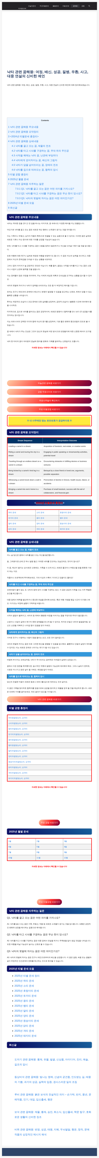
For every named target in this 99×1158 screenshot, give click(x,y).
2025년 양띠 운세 (24, 1015)
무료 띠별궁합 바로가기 (49, 409)
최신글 (12, 207)
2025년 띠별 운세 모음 (21, 203)
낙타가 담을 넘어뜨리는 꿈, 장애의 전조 (35, 165)
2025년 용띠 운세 (24, 1000)
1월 (9, 841)
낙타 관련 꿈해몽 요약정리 (23, 131)
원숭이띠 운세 (65, 524)
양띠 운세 (40, 524)
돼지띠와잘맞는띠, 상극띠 (18, 778)
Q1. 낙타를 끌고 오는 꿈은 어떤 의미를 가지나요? (44, 188)
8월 (38, 852)
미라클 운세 (22, 8)
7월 (9, 852)
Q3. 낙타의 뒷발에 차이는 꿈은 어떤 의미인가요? (44, 198)
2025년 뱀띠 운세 (24, 1005)
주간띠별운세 (44, 6)
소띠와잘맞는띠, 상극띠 (17, 723)
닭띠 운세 (12, 529)
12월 (66, 858)
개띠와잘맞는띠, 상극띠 (17, 773)
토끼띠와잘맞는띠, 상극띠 (18, 734)
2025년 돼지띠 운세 (25, 1035)
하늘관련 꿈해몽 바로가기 (49, 383)
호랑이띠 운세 (65, 513)
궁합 (83, 6)
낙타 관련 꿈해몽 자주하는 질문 (26, 184)
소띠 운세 (40, 513)
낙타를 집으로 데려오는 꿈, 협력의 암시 (35, 169)
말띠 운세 (12, 524)
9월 (65, 852)
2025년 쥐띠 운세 (24, 980)
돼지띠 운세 (64, 529)
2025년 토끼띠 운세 (25, 995)
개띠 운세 (40, 529)
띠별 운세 (66, 6)
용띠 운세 (40, 518)
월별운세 (56, 6)
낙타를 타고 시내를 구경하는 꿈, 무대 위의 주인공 (40, 150)
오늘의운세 (32, 6)
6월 (65, 847)
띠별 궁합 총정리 (18, 174)
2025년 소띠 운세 (24, 985)
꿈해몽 (75, 6)
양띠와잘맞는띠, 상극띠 (17, 756)
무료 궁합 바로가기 (49, 823)
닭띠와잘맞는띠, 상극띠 (17, 767)
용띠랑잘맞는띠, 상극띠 (17, 740)
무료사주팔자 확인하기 (49, 400)
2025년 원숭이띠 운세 (26, 1020)
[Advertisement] (49, 104)
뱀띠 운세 (64, 518)
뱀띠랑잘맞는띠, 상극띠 (17, 745)
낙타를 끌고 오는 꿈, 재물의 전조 (31, 146)
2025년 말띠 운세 (24, 1010)
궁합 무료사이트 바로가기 (49, 392)
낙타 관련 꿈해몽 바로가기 (49, 699)
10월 (10, 858)
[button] (89, 6)
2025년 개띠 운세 (24, 1030)
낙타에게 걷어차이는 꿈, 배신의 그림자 (34, 160)
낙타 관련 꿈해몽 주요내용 (23, 127)
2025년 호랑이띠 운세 (26, 990)
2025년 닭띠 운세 (24, 1025)
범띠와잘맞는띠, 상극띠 (17, 729)
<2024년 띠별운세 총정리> (23, 136)
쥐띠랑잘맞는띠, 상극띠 (17, 718)
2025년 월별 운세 (18, 179)
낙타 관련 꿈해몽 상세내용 (23, 141)
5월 (38, 847)
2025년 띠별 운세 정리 (27, 975)
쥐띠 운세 (12, 513)
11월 (38, 858)
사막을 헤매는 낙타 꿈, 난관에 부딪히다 (35, 155)
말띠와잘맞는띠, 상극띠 (17, 751)
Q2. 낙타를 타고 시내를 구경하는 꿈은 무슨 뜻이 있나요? (48, 193)
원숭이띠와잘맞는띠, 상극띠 (19, 762)
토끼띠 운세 (13, 518)
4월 (9, 847)
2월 (38, 841)
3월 (65, 841)
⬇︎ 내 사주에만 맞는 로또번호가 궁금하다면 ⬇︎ (49, 420)
